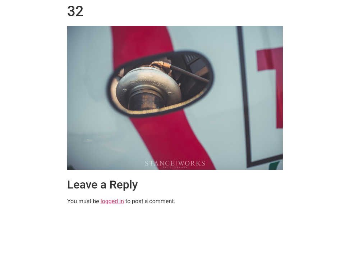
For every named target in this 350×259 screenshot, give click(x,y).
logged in (112, 201)
